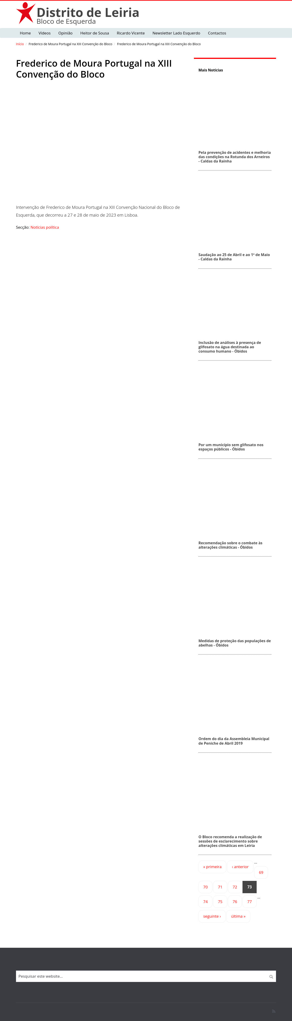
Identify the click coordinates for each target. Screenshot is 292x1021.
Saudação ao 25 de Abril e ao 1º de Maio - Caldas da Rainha (234, 257)
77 (249, 901)
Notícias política (45, 227)
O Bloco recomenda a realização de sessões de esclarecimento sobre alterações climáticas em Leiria (230, 841)
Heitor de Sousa (94, 33)
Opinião (65, 33)
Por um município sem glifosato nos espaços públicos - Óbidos (230, 447)
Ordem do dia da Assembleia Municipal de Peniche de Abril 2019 (233, 741)
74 (205, 901)
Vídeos (45, 33)
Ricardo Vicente (131, 33)
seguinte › (212, 916)
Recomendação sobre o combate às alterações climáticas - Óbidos (230, 545)
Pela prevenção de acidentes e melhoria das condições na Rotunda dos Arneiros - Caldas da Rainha (234, 157)
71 (220, 887)
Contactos (217, 33)
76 (235, 901)
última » (238, 916)
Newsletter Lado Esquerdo (176, 33)
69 (261, 872)
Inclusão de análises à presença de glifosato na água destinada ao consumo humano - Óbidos (229, 347)
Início (20, 44)
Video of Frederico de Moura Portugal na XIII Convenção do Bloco (101, 146)
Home (25, 33)
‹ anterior (240, 866)
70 (205, 887)
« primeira (212, 866)
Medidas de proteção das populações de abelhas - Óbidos (234, 643)
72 (235, 887)
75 (220, 901)
